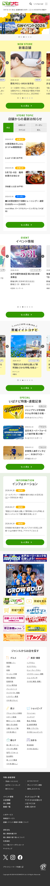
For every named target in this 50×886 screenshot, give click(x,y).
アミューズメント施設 (14, 713)
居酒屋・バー (11, 663)
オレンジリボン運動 (34, 785)
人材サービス (8, 814)
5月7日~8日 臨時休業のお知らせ (14, 174)
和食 (8, 670)
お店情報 (6, 800)
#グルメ (14, 372)
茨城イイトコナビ (11, 781)
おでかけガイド (33, 781)
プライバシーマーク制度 (12, 867)
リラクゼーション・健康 (35, 674)
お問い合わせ (30, 806)
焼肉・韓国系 (11, 678)
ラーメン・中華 (11, 674)
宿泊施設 (30, 745)
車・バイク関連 (11, 760)
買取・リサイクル (33, 728)
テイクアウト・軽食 (13, 693)
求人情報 (7, 803)
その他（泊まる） (32, 749)
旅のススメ (9, 789)
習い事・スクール (12, 745)
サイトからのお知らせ (33, 800)
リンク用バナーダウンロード (13, 845)
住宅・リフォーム (12, 752)
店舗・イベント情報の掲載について (16, 822)
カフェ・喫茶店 (11, 685)
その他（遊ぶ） (11, 732)
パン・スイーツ (11, 689)
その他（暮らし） (12, 764)
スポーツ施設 (11, 717)
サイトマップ (7, 848)
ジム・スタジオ (32, 678)
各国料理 (9, 681)
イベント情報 (8, 796)
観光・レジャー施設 (13, 721)
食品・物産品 (31, 721)
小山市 (35, 360)
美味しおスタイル (33, 789)
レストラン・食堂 (12, 696)
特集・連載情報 (9, 777)
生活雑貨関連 (32, 724)
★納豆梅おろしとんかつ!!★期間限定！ (14, 145)
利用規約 (6, 841)
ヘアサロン (31, 663)
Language (39, 4)
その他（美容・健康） (34, 681)
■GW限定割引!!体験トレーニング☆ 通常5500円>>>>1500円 (24, 202)
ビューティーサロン (34, 670)
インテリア (31, 717)
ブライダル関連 (11, 749)
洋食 (8, 666)
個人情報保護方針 (10, 833)
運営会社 (6, 830)
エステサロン (32, 666)
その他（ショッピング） (35, 732)
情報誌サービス (9, 818)
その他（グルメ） (12, 700)
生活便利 (9, 756)
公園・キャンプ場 (12, 728)
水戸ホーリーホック (12, 785)
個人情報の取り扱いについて (14, 837)
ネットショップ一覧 (32, 796)
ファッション (31, 713)
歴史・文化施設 (12, 724)
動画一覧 (7, 806)
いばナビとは (30, 803)
